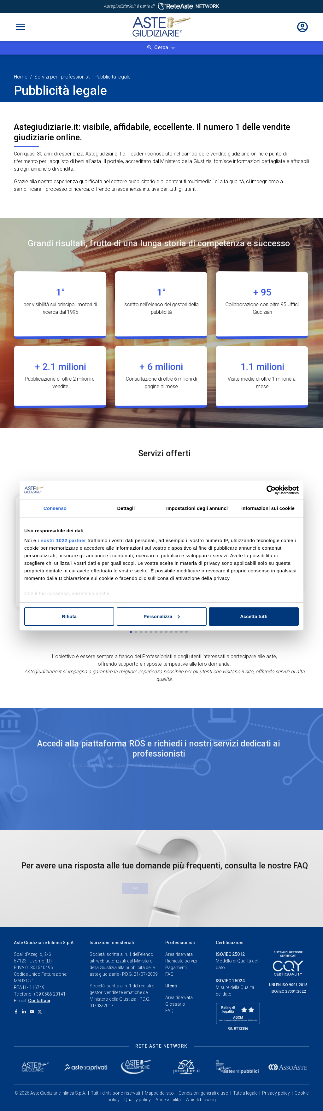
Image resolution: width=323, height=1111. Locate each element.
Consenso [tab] (55, 508)
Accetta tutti (253, 616)
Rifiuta (69, 616)
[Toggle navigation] (20, 26)
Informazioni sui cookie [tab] (268, 508)
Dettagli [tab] (126, 508)
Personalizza (162, 616)
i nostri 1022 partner (62, 540)
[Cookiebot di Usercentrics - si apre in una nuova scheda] (271, 490)
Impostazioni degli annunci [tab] (197, 508)
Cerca (161, 47)
